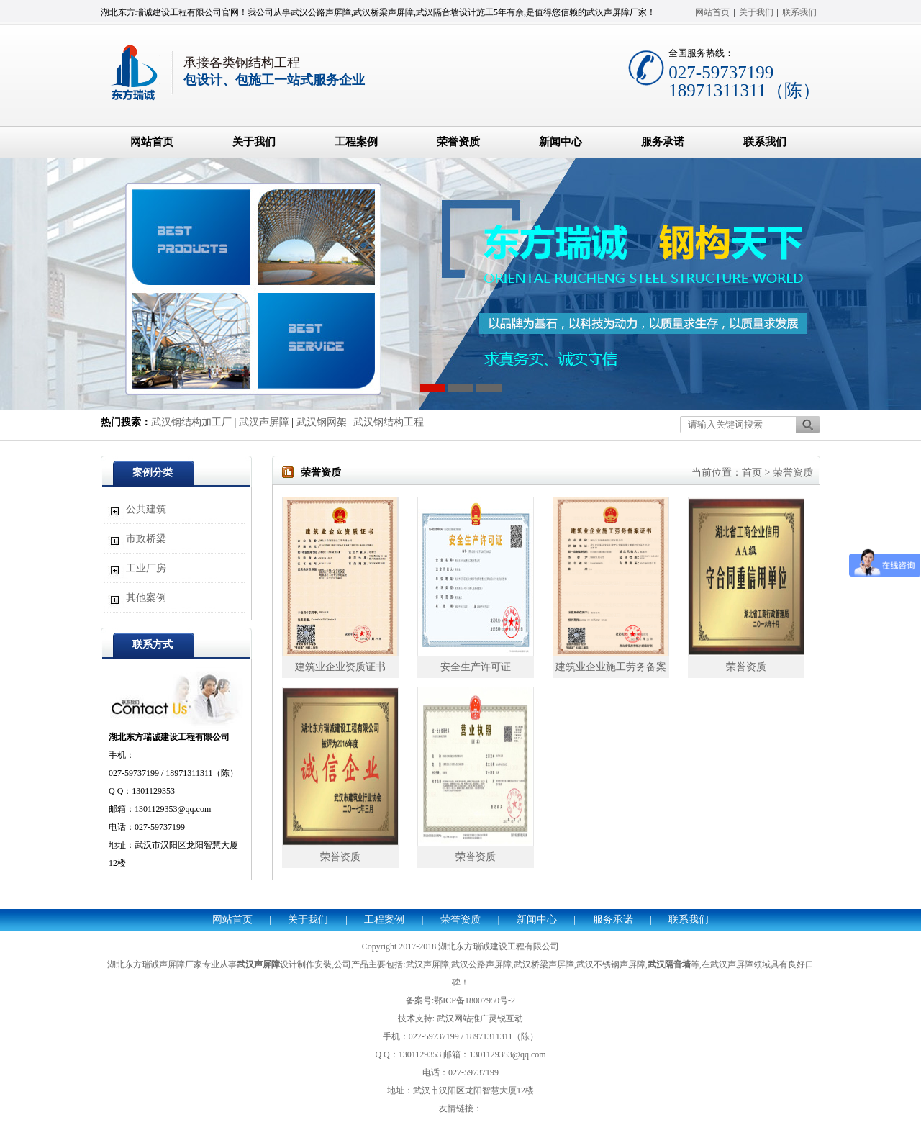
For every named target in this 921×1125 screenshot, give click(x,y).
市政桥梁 (146, 538)
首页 (752, 472)
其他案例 (146, 597)
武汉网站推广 (463, 1018)
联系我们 (799, 12)
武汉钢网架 (321, 422)
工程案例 (356, 142)
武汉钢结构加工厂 (191, 422)
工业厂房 (146, 568)
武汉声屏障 (264, 422)
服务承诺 (662, 142)
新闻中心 (560, 142)
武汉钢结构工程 (388, 422)
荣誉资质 (458, 142)
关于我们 (756, 12)
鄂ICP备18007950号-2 (474, 1000)
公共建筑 (146, 509)
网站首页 (712, 12)
